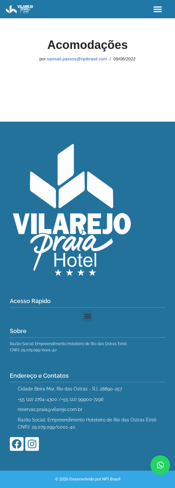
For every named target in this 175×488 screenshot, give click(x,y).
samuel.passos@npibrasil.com (77, 58)
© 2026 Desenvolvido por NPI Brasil (87, 479)
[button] (158, 9)
